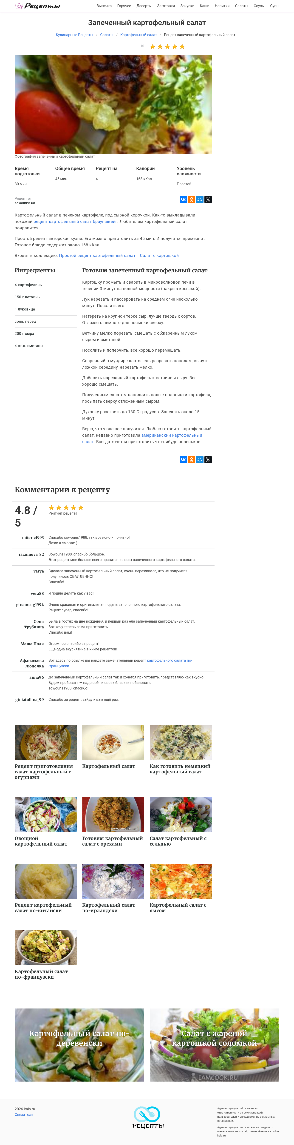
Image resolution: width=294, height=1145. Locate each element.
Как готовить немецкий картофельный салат (180, 769)
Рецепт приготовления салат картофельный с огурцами (44, 771)
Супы (274, 6)
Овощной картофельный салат (41, 841)
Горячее (124, 6)
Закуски (188, 6)
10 (142, 46)
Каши (204, 6)
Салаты (241, 6)
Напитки (222, 6)
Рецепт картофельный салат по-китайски (43, 907)
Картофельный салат (108, 766)
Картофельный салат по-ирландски (108, 907)
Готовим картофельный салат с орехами (112, 841)
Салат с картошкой (159, 255)
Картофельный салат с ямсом (178, 907)
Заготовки (166, 6)
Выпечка (104, 6)
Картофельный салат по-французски (41, 974)
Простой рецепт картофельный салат (97, 255)
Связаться (24, 1114)
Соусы (259, 6)
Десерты (144, 6)
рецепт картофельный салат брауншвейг (75, 221)
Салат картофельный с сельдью (178, 841)
